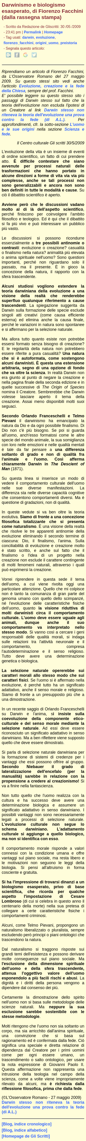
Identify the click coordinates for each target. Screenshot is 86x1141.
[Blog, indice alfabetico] (24, 1130)
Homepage (53, 32)
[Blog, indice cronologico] (27, 1124)
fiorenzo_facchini (18, 43)
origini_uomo (46, 43)
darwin (28, 37)
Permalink (32, 32)
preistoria (68, 43)
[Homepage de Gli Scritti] (26, 1136)
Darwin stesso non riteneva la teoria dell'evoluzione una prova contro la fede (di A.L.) (43, 115)
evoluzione (45, 37)
